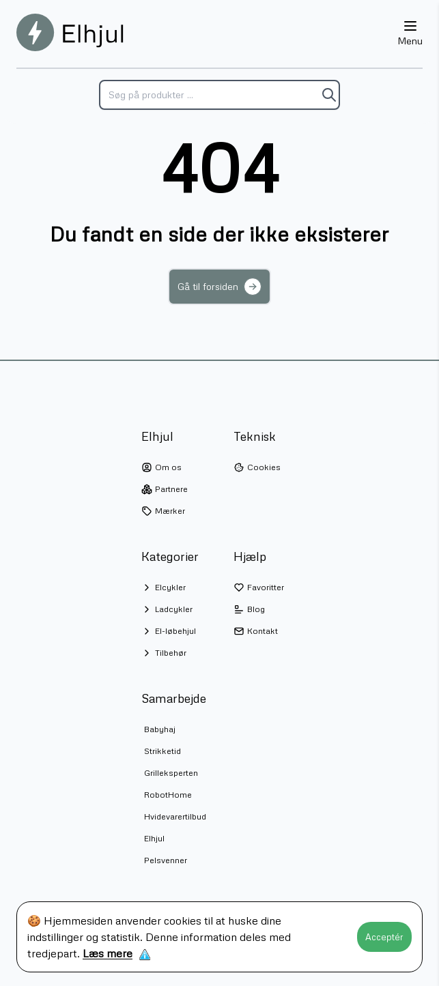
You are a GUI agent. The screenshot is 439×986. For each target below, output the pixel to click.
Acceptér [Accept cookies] (384, 936)
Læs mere (107, 953)
